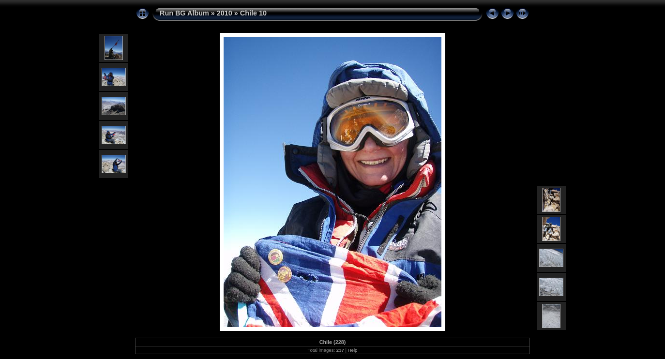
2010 (224, 13)
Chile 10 (253, 13)
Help (353, 350)
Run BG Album (184, 13)
